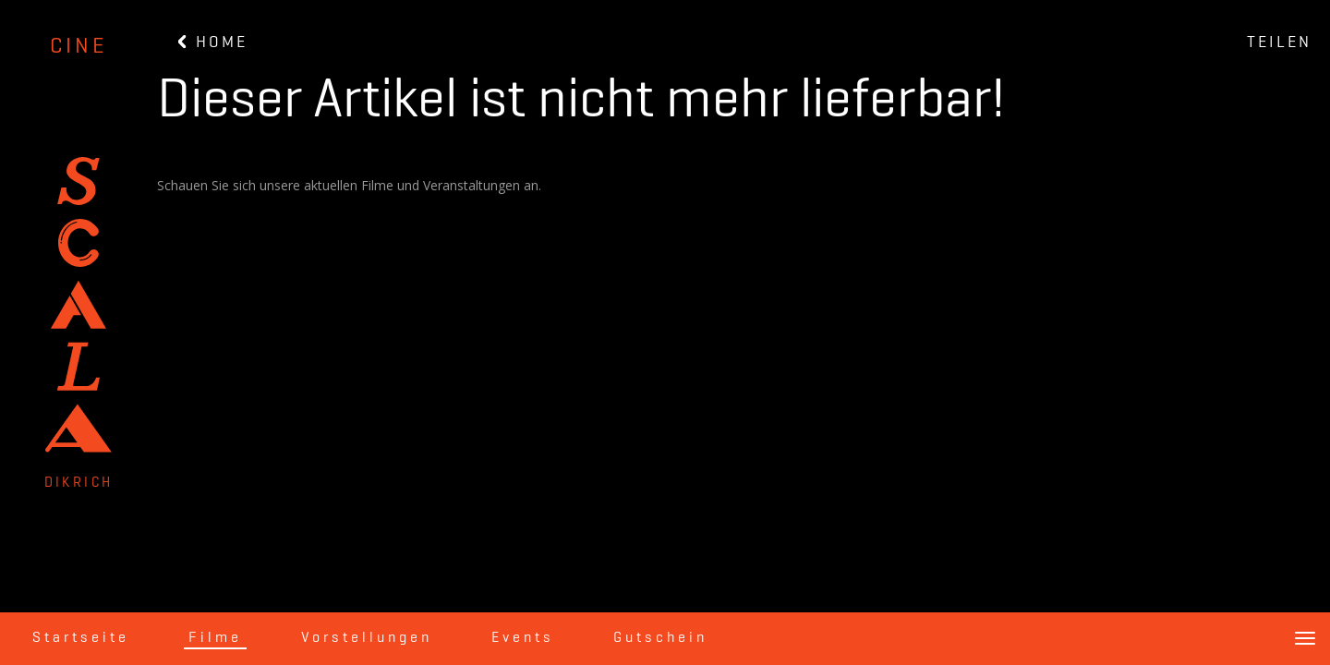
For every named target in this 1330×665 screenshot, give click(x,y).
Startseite (80, 638)
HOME (212, 42)
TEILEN (1279, 42)
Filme (215, 638)
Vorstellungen (366, 638)
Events (522, 638)
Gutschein (660, 638)
